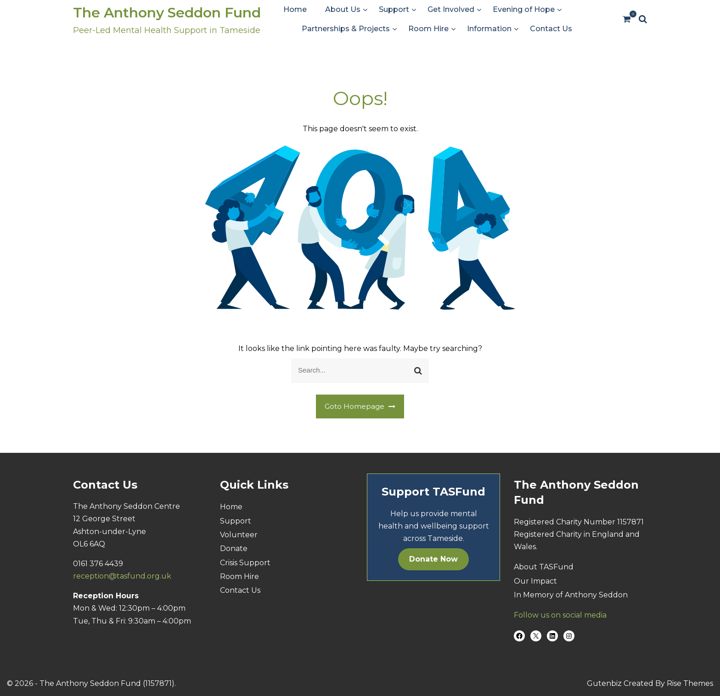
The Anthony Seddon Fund (167, 12)
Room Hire (428, 28)
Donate (234, 548)
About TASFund (544, 566)
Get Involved (451, 9)
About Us (342, 9)
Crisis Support (245, 562)
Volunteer (239, 534)
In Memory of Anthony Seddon (571, 594)
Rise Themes (690, 683)
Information (489, 28)
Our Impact (535, 581)
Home (295, 9)
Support (394, 9)
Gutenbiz (605, 683)
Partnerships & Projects (346, 28)
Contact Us (551, 28)
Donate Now (433, 559)
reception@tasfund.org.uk (122, 576)
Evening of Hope (524, 9)
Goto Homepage (360, 406)
